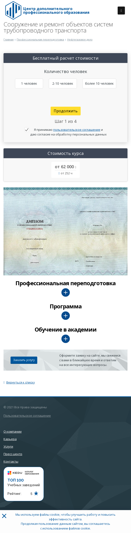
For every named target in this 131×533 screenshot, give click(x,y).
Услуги (8, 446)
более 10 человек (99, 83)
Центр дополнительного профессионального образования (56, 10)
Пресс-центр (13, 454)
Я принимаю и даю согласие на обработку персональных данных (68, 132)
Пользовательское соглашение (27, 415)
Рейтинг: (14, 494)
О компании (13, 431)
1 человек (29, 83)
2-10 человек (62, 83)
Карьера (10, 439)
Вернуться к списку (19, 382)
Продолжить (66, 110)
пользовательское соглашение (76, 130)
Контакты (11, 461)
